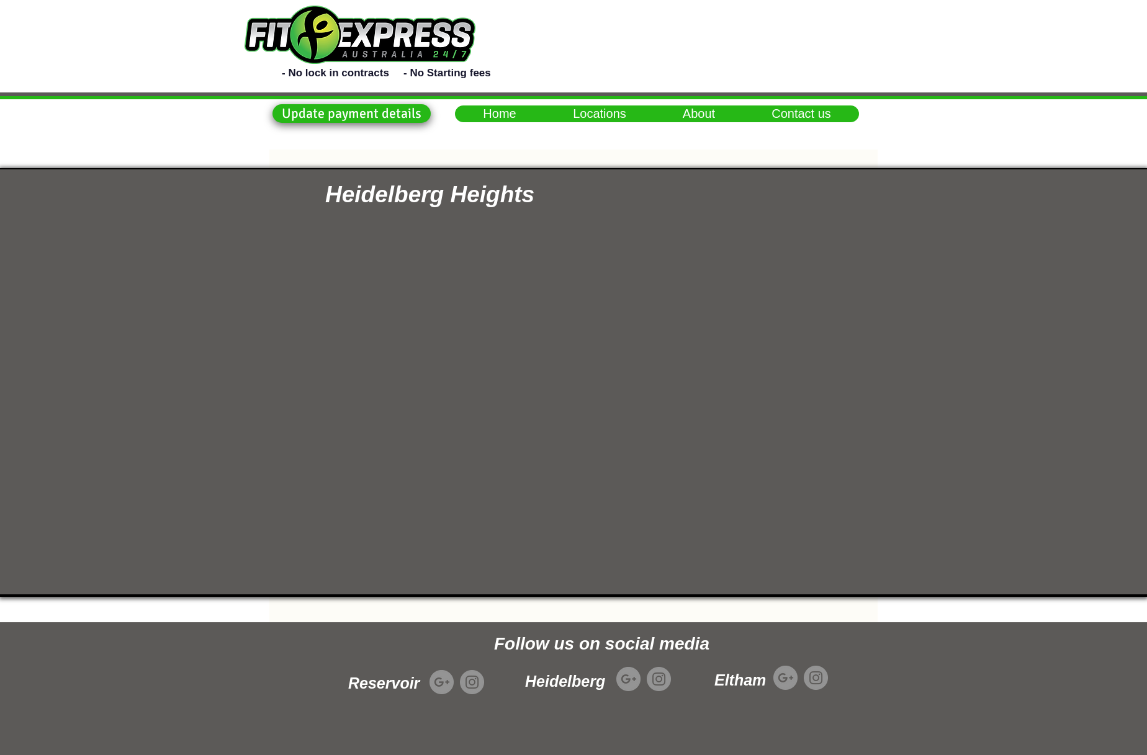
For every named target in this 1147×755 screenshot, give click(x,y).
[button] (351, 113)
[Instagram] (472, 682)
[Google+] (442, 682)
